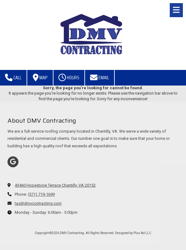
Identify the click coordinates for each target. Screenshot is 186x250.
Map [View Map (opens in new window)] (40, 77)
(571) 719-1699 (41, 194)
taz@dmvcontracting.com (38, 203)
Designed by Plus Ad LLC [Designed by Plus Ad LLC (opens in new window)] (133, 233)
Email (99, 77)
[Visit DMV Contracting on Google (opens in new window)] (13, 161)
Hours (68, 77)
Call (13, 77)
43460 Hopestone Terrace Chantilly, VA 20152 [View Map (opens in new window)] (55, 185)
